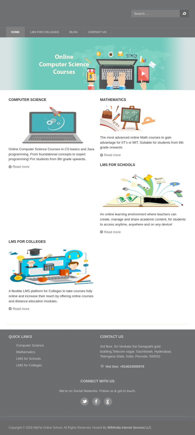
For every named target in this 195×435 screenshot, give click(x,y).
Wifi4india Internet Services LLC (129, 427)
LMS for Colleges (29, 365)
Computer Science (30, 345)
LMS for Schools (28, 359)
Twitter (84, 401)
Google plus (108, 401)
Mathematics (25, 352)
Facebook (96, 401)
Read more (21, 167)
